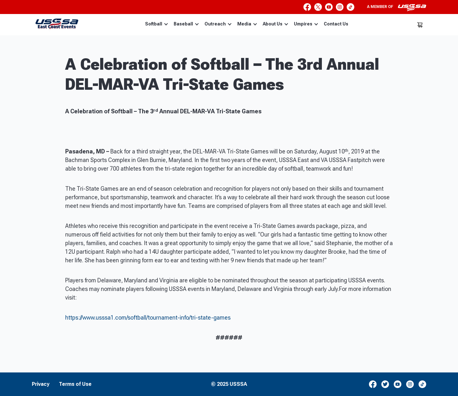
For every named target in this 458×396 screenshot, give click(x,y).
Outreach (218, 23)
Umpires (306, 23)
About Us (275, 23)
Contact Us (336, 23)
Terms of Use (75, 384)
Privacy (40, 384)
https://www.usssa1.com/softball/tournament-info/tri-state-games (148, 317)
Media (247, 23)
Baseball (186, 23)
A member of (396, 7)
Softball (156, 23)
